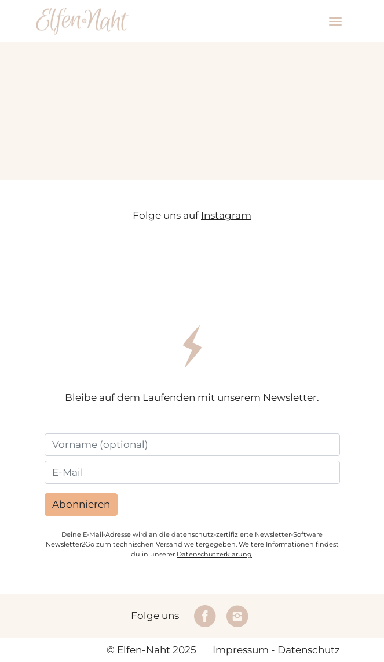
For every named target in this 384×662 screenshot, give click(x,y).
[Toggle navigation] (335, 21)
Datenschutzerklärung (214, 554)
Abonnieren (81, 504)
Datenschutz (308, 650)
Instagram (226, 215)
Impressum (241, 650)
